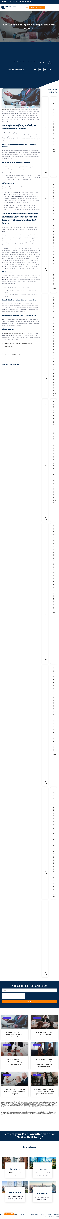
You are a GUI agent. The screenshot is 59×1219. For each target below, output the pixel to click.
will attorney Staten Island (35, 1106)
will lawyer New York (55, 1106)
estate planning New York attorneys (14, 1111)
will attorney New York (16, 1106)
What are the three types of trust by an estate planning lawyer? (45, 334)
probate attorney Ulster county (47, 1102)
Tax (31, 344)
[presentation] (13, 996)
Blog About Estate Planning (20, 62)
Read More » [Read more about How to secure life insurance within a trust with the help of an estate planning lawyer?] (54, 896)
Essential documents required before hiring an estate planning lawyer (45, 222)
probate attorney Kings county (35, 1101)
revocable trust (50, 1105)
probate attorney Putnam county (5, 1102)
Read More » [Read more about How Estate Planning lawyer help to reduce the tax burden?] (46, 174)
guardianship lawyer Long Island (8, 1113)
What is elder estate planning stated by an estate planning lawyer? (53, 567)
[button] (27, 7)
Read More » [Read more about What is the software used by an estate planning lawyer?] (46, 974)
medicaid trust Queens (39, 1100)
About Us (21, 1214)
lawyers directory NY (24, 1105)
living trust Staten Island (4, 1100)
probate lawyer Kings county (7, 1103)
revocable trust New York (31, 1105)
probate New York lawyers (15, 1110)
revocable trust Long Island (17, 1105)
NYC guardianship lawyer (16, 1101)
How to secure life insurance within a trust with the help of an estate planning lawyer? (53, 840)
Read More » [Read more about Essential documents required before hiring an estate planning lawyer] (46, 270)
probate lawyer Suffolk (4, 1104)
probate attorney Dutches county (25, 1101)
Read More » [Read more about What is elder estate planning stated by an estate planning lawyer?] (54, 614)
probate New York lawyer (29, 1104)
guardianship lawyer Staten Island (44, 1113)
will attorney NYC (22, 1106)
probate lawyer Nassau (23, 1103)
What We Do (31, 1214)
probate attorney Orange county (53, 1101)
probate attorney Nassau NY (44, 1101)
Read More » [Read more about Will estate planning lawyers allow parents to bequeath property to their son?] (54, 395)
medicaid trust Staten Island (47, 1100)
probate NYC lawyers (42, 1104)
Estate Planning (22, 344)
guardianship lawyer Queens (34, 1113)
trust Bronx (54, 1105)
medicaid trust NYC (33, 1100)
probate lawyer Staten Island (53, 1103)
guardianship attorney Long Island (8, 1112)
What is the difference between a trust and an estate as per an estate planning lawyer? (53, 232)
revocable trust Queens (44, 1105)
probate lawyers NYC (45, 1103)
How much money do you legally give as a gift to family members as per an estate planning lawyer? (45, 458)
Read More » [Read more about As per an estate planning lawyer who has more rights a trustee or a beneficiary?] (54, 502)
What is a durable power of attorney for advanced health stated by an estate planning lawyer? (45, 722)
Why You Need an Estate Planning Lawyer (53, 122)
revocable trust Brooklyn (9, 1105)
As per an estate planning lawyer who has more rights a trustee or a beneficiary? (53, 449)
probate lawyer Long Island (16, 1103)
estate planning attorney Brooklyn (24, 1111)
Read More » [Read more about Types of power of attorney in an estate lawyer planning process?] (46, 873)
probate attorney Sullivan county (38, 1102)
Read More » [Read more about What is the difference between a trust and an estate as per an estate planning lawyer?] (54, 290)
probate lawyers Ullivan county (12, 1104)
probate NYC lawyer (36, 1104)
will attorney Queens (28, 1106)
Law (28, 344)
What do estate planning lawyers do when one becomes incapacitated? (53, 708)
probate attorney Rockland (22, 1102)
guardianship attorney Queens (35, 1112)
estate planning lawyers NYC (7, 1110)
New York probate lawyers (9, 1101)
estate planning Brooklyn (50, 1110)
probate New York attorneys (21, 1104)
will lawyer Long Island (48, 1106)
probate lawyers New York (38, 1103)
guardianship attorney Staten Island (45, 1112)
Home (12, 62)
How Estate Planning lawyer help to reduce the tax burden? (14, 1034)
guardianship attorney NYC (27, 1112)
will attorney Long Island (9, 1106)
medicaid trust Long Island (18, 1100)
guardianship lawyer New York (17, 1113)
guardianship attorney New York (18, 1112)
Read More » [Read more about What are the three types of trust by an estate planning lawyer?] (46, 378)
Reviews (41, 1214)
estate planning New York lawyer (34, 1111)
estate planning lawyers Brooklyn (42, 1110)
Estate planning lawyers (9, 109)
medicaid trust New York (26, 1100)
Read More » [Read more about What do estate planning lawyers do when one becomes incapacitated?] (54, 756)
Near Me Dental (51, 1113)
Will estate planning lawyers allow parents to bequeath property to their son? (53, 343)
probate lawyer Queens (30, 1103)
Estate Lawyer (12, 344)
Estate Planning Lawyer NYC (26, 1113)
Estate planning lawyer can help (14, 333)
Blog (48, 1214)
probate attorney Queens (14, 1102)
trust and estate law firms (23, 1110)
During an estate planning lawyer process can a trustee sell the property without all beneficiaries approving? (45, 591)
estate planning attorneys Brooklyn (32, 1110)
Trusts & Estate (11, 7)
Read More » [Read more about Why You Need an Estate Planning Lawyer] (54, 151)
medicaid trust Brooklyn (11, 1100)
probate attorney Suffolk (29, 1102)
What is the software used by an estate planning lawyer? (45, 936)
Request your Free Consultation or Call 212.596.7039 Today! (29, 1135)
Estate (6, 344)
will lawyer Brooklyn (42, 1106)
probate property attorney (50, 1104)
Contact (56, 1214)
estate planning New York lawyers (44, 1111)
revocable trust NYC (38, 1105)
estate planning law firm (12, 8)
